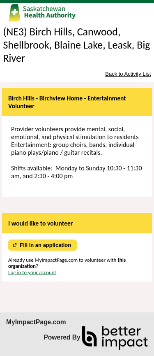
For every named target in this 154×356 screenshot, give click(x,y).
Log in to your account (32, 272)
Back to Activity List (128, 74)
